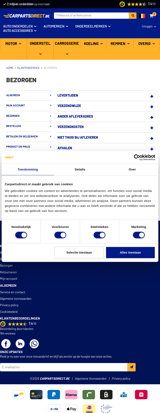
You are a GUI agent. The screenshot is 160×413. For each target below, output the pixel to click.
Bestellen (13, 126)
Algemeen (13, 95)
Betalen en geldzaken (22, 136)
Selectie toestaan (79, 252)
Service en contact (12, 292)
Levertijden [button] (68, 95)
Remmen (118, 44)
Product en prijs (18, 147)
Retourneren (8, 272)
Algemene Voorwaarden (90, 378)
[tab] (106, 96)
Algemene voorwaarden (15, 298)
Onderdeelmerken (91, 26)
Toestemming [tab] (28, 169)
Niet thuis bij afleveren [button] (78, 137)
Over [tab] (132, 169)
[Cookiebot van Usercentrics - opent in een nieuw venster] (137, 157)
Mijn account (15, 105)
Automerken (54, 26)
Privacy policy (9, 305)
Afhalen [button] (65, 148)
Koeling (91, 44)
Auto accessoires (18, 30)
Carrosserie (67, 44)
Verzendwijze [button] (69, 106)
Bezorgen (13, 116)
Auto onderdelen (18, 26)
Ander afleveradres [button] (75, 116)
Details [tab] (80, 169)
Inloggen (147, 26)
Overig (144, 44)
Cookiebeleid (9, 311)
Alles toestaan (130, 252)
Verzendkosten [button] (71, 127)
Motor (11, 44)
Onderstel (40, 44)
